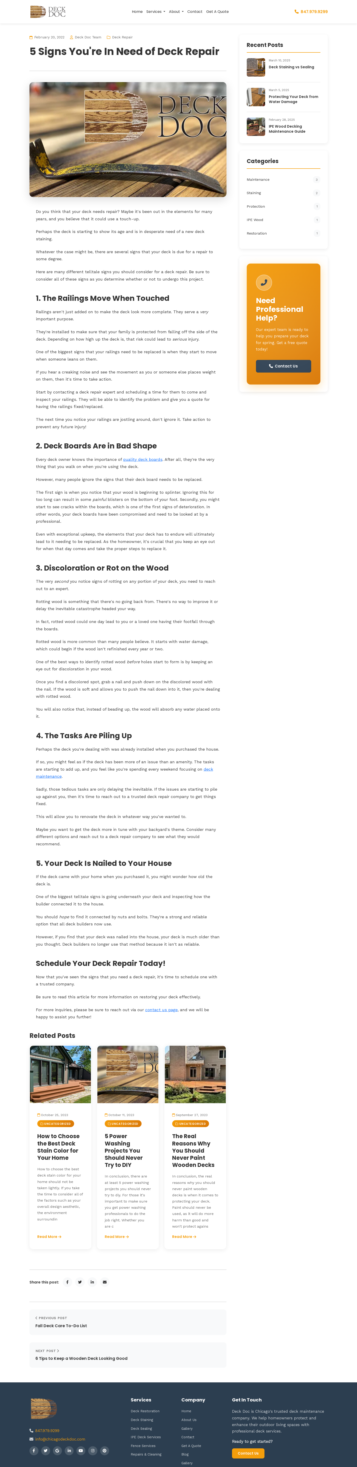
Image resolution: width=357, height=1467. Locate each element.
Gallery (187, 1402)
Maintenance (283, 179)
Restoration (283, 233)
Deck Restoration (145, 1385)
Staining (283, 192)
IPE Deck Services (146, 1411)
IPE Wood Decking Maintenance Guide (287, 129)
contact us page (161, 1010)
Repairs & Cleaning (147, 1428)
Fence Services (143, 1419)
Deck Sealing (142, 1402)
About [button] (175, 11)
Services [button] (154, 11)
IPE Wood (283, 219)
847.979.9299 (311, 11)
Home (137, 11)
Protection (283, 206)
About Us (189, 1394)
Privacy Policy (317, 1458)
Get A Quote (217, 11)
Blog (185, 1428)
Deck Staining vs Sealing (291, 67)
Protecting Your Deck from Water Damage (293, 99)
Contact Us (283, 367)
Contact (195, 11)
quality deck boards (143, 459)
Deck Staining (142, 1394)
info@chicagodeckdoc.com (60, 1413)
